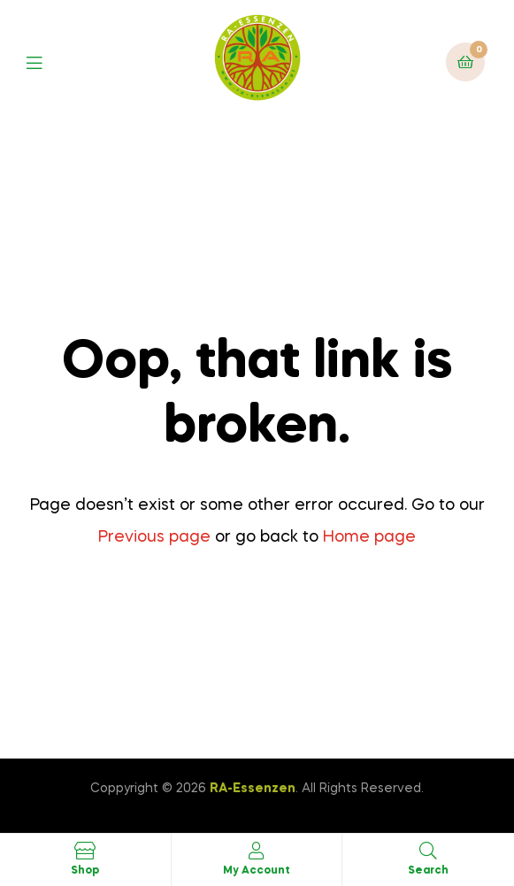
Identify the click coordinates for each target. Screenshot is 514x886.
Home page (369, 537)
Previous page (154, 537)
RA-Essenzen (252, 788)
